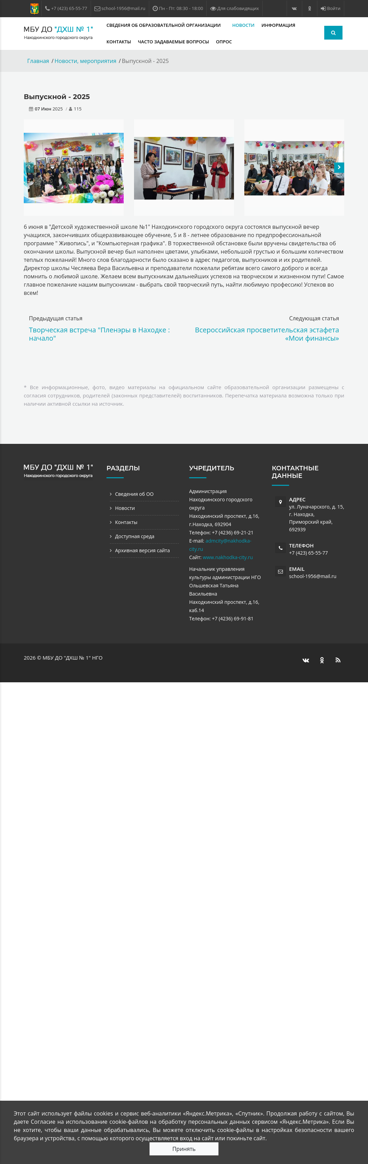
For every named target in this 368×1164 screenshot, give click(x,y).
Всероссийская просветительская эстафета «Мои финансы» (267, 334)
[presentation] (29, 167)
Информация (279, 25)
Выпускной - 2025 (57, 97)
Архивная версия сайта (142, 550)
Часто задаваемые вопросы (173, 42)
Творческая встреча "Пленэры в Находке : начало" (99, 334)
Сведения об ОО (134, 494)
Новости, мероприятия (85, 61)
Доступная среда (134, 536)
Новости (243, 25)
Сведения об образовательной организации (164, 25)
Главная (38, 61)
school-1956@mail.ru (312, 576)
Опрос (224, 42)
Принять (184, 1149)
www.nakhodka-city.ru (228, 557)
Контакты (118, 42)
